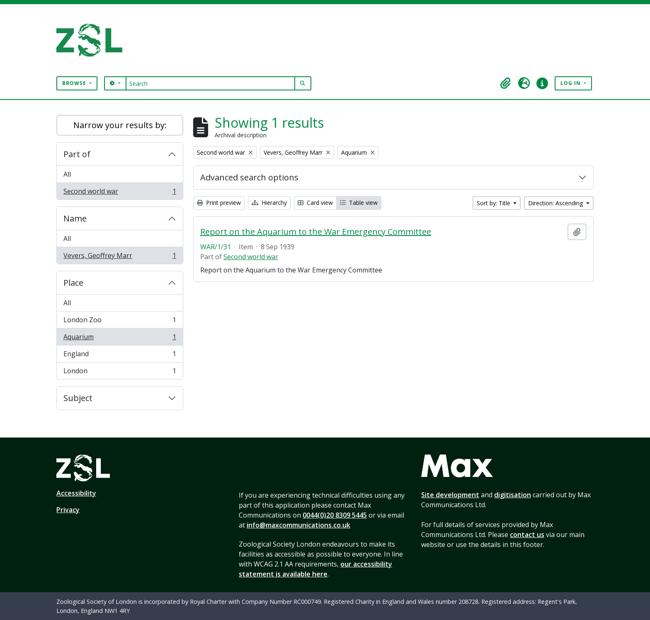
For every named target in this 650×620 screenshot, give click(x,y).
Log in (571, 83)
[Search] (210, 83)
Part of (76, 154)
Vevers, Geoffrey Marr (119, 257)
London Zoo (119, 321)
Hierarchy (269, 203)
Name (75, 218)
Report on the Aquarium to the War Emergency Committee (315, 232)
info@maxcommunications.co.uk (298, 525)
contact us (527, 534)
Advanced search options (249, 177)
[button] (506, 83)
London (119, 372)
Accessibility (76, 493)
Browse (75, 83)
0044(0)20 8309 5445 (335, 515)
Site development (450, 494)
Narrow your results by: (120, 125)
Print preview (219, 203)
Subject (77, 398)
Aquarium (119, 338)
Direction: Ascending (556, 203)
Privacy (68, 509)
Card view (315, 203)
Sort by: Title (494, 203)
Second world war (119, 192)
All (67, 174)
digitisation (512, 494)
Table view (359, 203)
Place (73, 282)
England (119, 355)
